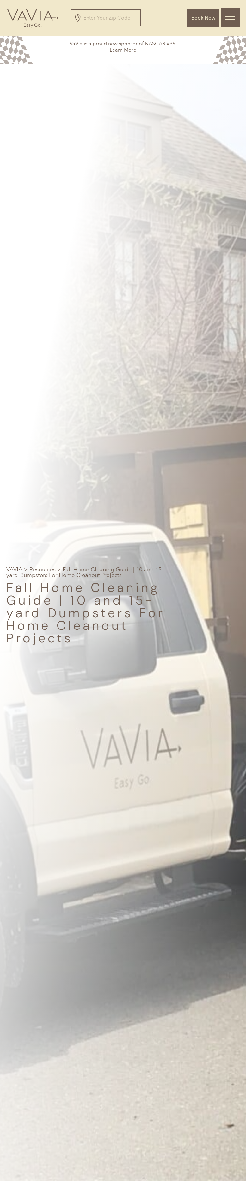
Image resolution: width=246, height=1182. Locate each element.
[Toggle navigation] (230, 17)
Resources (42, 569)
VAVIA (14, 569)
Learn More (123, 50)
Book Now (203, 18)
